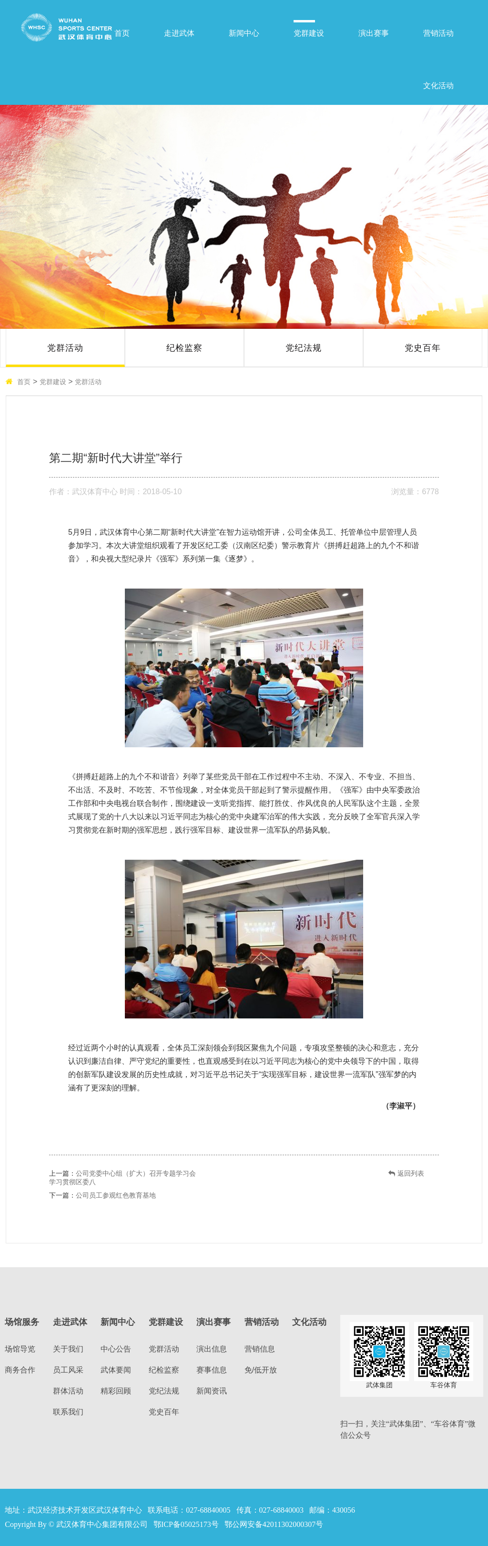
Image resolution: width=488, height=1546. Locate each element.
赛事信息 (211, 1370)
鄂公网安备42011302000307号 (273, 1524)
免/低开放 (260, 1370)
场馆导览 (20, 1349)
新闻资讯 (211, 1391)
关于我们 (68, 1349)
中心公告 (116, 1349)
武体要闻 (116, 1370)
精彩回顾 (116, 1391)
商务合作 (20, 1370)
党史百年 (423, 348)
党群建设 (309, 33)
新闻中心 (244, 33)
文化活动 (438, 85)
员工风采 (68, 1370)
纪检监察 (184, 348)
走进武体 (179, 33)
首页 (122, 33)
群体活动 (68, 1391)
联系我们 (68, 1412)
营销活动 (438, 33)
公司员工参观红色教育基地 (116, 1195)
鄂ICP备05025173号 (186, 1524)
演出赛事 (373, 33)
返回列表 (406, 1173)
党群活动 (65, 348)
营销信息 (259, 1349)
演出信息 (211, 1349)
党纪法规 (303, 348)
